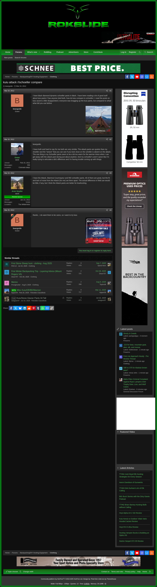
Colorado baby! (24, 168)
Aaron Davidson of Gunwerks (130, 483)
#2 (110, 140)
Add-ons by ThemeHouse (107, 579)
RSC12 (14, 266)
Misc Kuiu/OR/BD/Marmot (29, 290)
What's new (32, 52)
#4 (110, 210)
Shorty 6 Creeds (129, 334)
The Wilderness (24, 205)
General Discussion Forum (133, 392)
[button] (39, 52)
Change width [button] (28, 572)
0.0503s (87, 584)
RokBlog (47, 52)
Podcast (59, 52)
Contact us (105, 572)
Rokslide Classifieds (38, 293)
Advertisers (73, 52)
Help (139, 572)
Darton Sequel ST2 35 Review (131, 541)
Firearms (126, 341)
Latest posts (126, 329)
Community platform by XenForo (62, 579)
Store (86, 52)
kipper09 (15, 293)
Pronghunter (16, 285)
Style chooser (12, 572)
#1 (110, 91)
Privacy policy (130, 572)
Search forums (20, 58)
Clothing (32, 266)
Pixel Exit (94, 579)
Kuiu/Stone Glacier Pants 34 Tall (31, 298)
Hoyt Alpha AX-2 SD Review (130, 513)
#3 (110, 173)
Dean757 (15, 277)
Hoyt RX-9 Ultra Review (128, 527)
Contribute (98, 52)
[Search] (148, 52)
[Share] (106, 91)
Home (7, 52)
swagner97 (16, 301)
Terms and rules (117, 572)
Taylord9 (102, 285)
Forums (18, 52)
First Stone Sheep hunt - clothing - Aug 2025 (32, 264)
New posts (8, 58)
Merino (15, 282)
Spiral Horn (101, 266)
